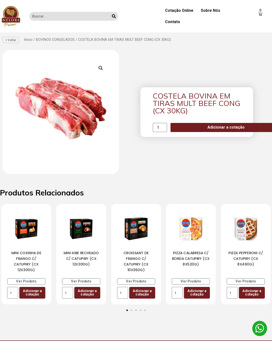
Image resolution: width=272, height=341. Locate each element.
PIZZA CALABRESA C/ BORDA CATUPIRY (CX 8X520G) (191, 259)
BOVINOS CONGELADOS (55, 39)
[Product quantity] (160, 127)
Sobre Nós (210, 10)
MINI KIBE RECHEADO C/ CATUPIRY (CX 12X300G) (81, 259)
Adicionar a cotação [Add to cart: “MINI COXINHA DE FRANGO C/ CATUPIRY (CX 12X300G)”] (32, 293)
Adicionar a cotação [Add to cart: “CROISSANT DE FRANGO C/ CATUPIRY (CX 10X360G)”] (142, 293)
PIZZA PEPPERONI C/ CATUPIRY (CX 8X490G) (245, 259)
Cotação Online (179, 10)
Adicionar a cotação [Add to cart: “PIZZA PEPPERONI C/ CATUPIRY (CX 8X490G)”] (251, 293)
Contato (172, 21)
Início (28, 39)
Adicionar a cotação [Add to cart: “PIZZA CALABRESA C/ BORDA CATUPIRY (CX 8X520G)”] (196, 293)
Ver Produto (26, 281)
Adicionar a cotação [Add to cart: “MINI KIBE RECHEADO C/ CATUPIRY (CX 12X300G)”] (87, 293)
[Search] (113, 16)
